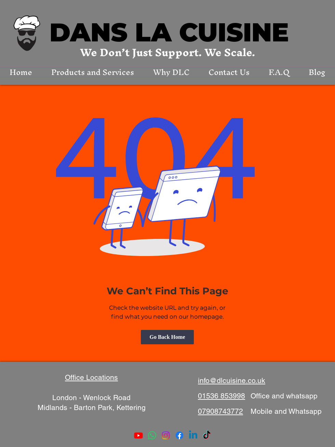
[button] (93, 72)
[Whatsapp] (152, 435)
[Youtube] (138, 435)
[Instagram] (166, 435)
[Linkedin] (193, 435)
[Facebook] (179, 435)
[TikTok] (207, 435)
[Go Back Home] (167, 337)
